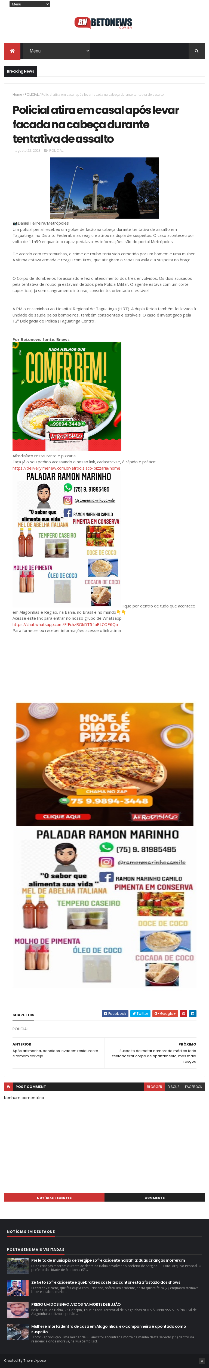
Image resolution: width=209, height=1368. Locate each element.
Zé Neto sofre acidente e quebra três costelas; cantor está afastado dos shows (105, 1282)
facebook (193, 1086)
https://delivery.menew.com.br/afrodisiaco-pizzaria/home (66, 468)
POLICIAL (32, 94)
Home (17, 94)
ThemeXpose (34, 1360)
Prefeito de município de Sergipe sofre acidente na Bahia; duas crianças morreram (108, 1260)
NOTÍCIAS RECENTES (54, 1198)
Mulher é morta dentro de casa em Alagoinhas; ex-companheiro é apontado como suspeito (108, 1329)
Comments (155, 1198)
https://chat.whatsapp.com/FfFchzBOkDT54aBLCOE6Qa (65, 624)
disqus (174, 1086)
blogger (154, 1086)
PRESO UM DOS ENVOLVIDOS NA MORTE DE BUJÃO (76, 1304)
